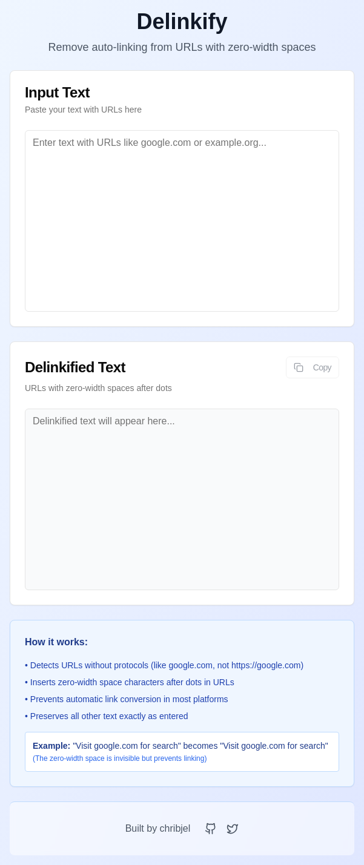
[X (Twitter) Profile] (233, 829)
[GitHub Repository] (211, 829)
